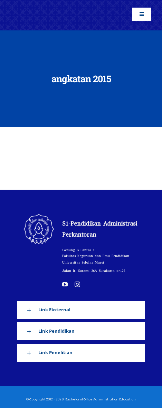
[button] (81, 310)
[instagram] (77, 284)
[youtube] (65, 284)
